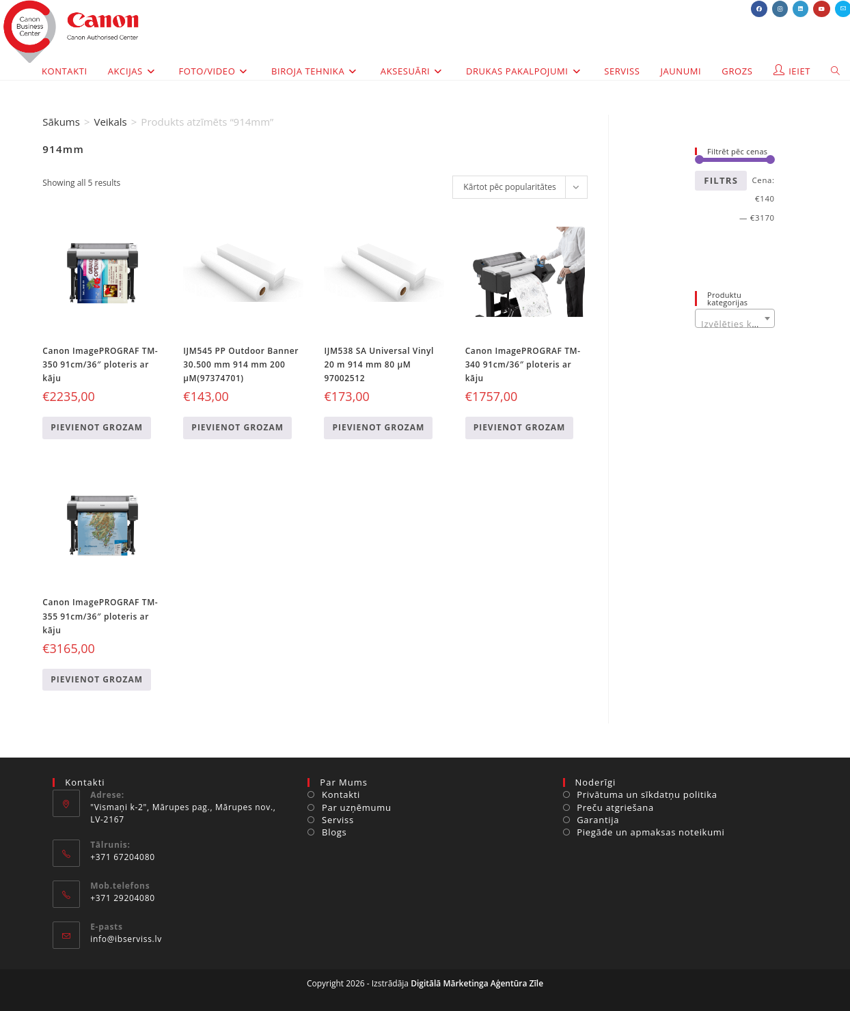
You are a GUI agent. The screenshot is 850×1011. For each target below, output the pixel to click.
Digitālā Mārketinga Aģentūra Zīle (477, 983)
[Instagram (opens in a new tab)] (780, 9)
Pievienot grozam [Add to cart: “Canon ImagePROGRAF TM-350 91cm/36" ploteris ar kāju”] (97, 427)
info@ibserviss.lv (126, 939)
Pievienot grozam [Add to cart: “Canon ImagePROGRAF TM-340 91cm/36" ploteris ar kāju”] (520, 427)
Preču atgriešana (615, 807)
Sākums (61, 121)
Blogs (334, 832)
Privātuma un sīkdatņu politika (647, 794)
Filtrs (721, 180)
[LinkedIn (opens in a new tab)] (800, 9)
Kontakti (341, 794)
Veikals (110, 121)
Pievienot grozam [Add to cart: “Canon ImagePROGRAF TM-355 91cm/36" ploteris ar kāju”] (97, 679)
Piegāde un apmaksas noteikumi (650, 832)
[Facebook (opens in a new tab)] (759, 9)
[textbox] (735, 323)
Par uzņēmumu (357, 807)
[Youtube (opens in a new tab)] (821, 9)
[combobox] (735, 318)
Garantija (598, 820)
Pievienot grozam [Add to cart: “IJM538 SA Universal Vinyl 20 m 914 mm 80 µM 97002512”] (378, 427)
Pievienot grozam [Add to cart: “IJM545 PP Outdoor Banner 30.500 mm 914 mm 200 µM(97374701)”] (237, 427)
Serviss (338, 820)
